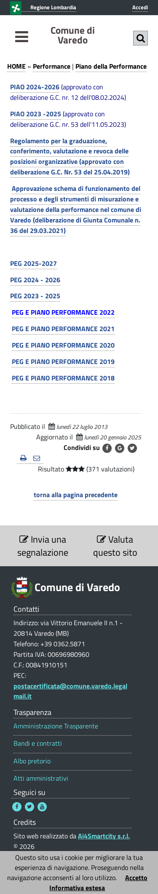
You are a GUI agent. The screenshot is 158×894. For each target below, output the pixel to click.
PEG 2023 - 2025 (35, 296)
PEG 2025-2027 (33, 263)
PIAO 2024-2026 (34, 87)
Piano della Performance (111, 66)
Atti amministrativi (40, 778)
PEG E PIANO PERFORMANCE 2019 (63, 361)
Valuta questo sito (115, 546)
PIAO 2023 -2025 (35, 114)
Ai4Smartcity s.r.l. (104, 836)
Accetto (136, 878)
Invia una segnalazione (42, 546)
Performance (51, 66)
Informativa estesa (77, 888)
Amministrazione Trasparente (55, 726)
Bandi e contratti (37, 743)
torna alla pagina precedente (76, 495)
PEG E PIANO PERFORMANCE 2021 (63, 329)
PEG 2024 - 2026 (35, 280)
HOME (16, 66)
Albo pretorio (32, 761)
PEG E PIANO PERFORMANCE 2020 (63, 345)
